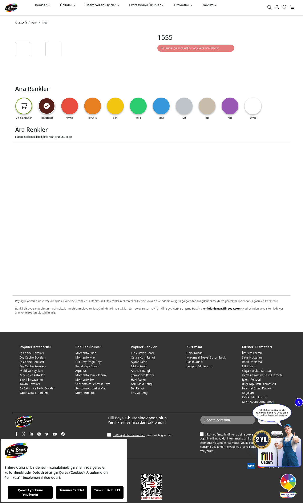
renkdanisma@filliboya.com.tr (223, 308)
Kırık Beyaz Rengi (142, 353)
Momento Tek (84, 379)
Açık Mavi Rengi (142, 384)
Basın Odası (194, 362)
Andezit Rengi (140, 371)
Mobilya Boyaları (31, 371)
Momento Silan (85, 353)
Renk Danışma (252, 362)
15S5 (45, 22)
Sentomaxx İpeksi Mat (90, 388)
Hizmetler (181, 5)
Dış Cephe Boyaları (33, 357)
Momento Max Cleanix (90, 375)
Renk (34, 22)
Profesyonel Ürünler (145, 5)
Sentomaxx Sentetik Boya (92, 384)
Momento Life (85, 393)
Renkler (41, 5)
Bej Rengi (137, 388)
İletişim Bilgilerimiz (199, 366)
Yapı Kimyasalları (31, 379)
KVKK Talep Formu (254, 397)
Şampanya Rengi (142, 375)
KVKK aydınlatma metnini (129, 435)
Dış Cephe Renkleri (33, 366)
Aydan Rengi (139, 362)
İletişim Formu (252, 353)
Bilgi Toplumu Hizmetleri (259, 384)
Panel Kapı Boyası (87, 366)
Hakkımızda (194, 353)
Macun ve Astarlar (32, 375)
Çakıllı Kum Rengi (143, 357)
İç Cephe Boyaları (32, 353)
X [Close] (298, 402)
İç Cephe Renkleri (32, 362)
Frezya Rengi (139, 393)
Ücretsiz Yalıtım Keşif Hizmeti (262, 375)
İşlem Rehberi (251, 379)
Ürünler (66, 5)
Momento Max (85, 357)
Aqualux (81, 371)
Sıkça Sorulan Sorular (256, 371)
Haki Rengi (138, 379)
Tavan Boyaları (30, 384)
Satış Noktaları (252, 357)
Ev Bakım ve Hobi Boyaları (38, 388)
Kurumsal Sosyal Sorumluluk (206, 357)
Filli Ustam (249, 366)
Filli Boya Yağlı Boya (88, 362)
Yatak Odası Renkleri (34, 393)
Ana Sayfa (21, 22)
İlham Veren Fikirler (100, 5)
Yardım (207, 5)
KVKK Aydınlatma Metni (258, 402)
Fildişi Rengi (139, 366)
